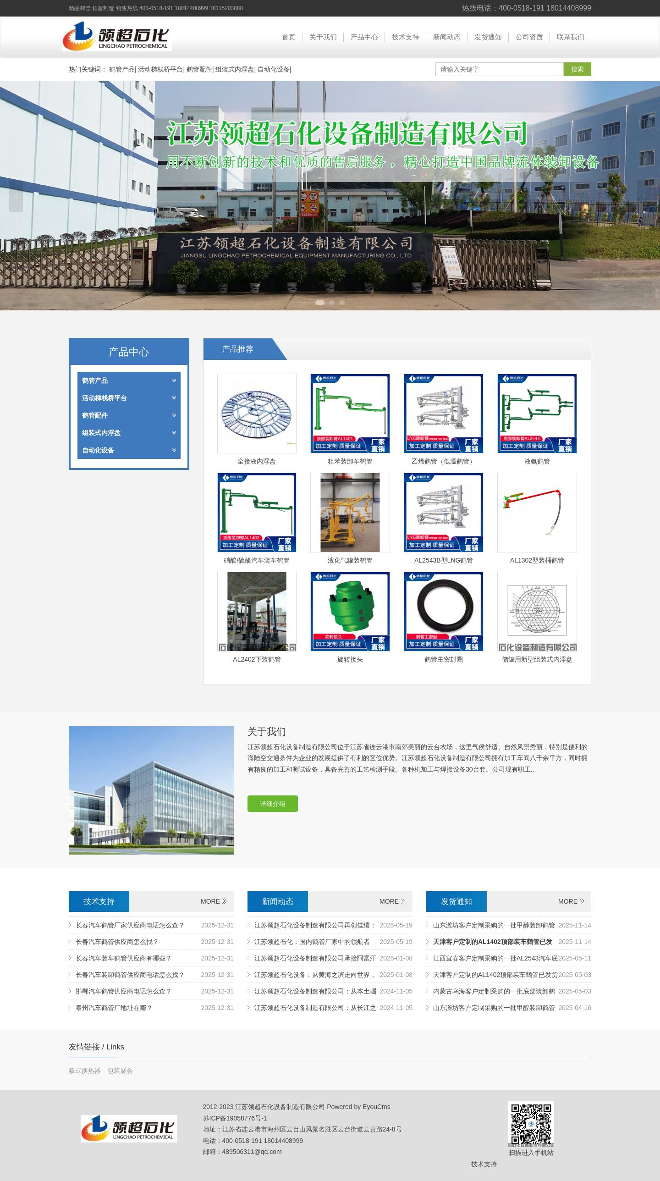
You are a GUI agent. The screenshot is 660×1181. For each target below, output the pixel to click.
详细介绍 (273, 803)
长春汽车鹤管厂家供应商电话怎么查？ (130, 925)
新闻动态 (447, 37)
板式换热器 (86, 1070)
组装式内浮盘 (234, 69)
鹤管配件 (199, 69)
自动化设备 (274, 69)
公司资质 (529, 37)
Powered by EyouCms (357, 1106)
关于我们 (323, 37)
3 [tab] (342, 302)
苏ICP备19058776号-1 (235, 1118)
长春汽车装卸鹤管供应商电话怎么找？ (130, 974)
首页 (289, 37)
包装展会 (120, 1070)
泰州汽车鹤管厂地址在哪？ (114, 1007)
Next (644, 196)
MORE (210, 901)
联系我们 (570, 37)
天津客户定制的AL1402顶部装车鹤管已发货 (495, 974)
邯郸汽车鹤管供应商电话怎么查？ (124, 991)
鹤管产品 (122, 69)
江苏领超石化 (117, 36)
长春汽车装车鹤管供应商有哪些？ (124, 958)
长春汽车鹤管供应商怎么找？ (117, 941)
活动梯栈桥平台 (160, 69)
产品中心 (364, 37)
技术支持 (405, 37)
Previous (16, 196)
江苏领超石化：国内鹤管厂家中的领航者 (312, 941)
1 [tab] (319, 302)
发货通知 (488, 37)
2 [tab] (332, 302)
